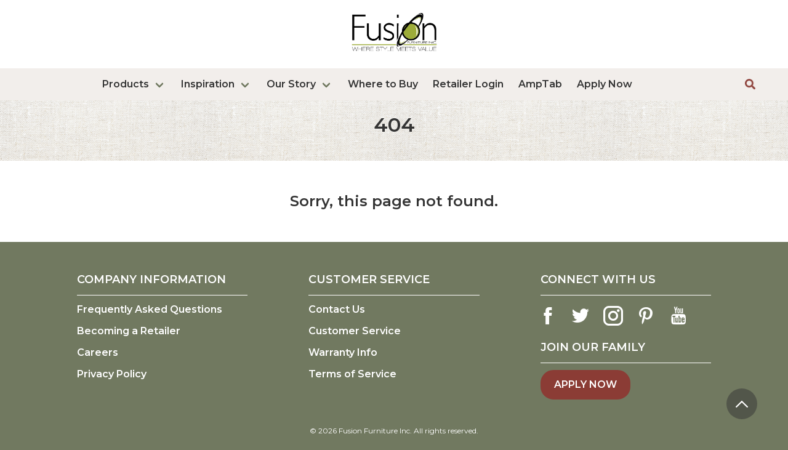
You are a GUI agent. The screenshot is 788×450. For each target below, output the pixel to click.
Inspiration (208, 84)
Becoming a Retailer (128, 331)
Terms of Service (352, 374)
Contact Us (336, 309)
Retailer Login (468, 84)
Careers (97, 352)
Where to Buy (383, 84)
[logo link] (394, 53)
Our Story (291, 84)
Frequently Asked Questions (149, 309)
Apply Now (604, 84)
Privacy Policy (112, 374)
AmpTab (540, 84)
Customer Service (354, 331)
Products (125, 84)
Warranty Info (342, 352)
